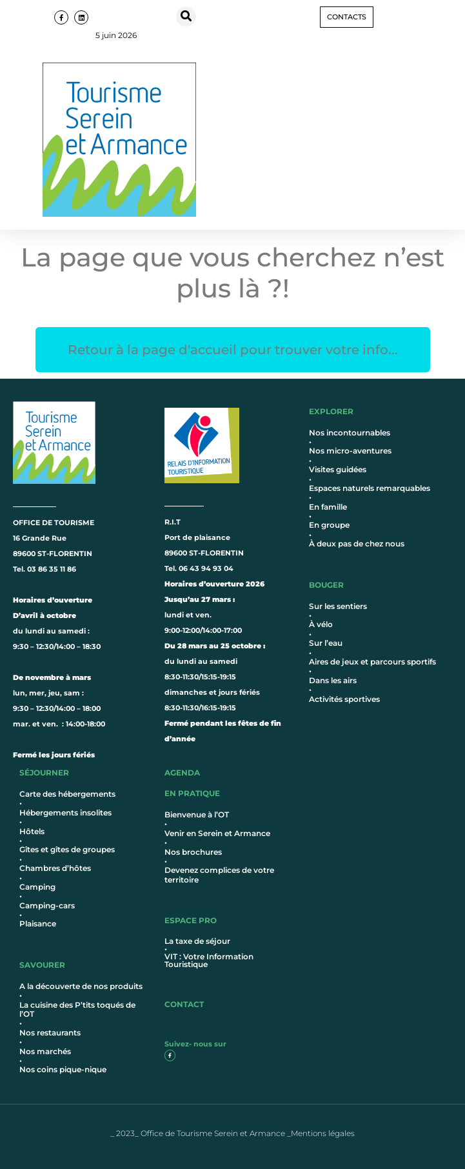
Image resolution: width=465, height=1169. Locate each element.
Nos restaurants (50, 1032)
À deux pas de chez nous (356, 543)
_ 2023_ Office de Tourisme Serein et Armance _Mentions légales (232, 1133)
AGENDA (182, 772)
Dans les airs (333, 680)
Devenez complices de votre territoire (219, 874)
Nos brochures (193, 852)
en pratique (192, 793)
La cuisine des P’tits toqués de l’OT (77, 1009)
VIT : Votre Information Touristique (208, 960)
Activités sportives (344, 699)
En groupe (329, 525)
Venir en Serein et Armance (217, 833)
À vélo (321, 624)
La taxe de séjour (197, 941)
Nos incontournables (349, 432)
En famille (328, 507)
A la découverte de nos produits (81, 986)
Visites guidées (337, 469)
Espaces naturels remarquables (369, 488)
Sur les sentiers (338, 606)
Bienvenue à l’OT (196, 814)
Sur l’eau (325, 643)
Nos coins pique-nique (62, 1069)
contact (184, 1004)
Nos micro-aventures (350, 450)
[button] (186, 16)
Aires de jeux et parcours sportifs (372, 661)
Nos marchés (45, 1051)
